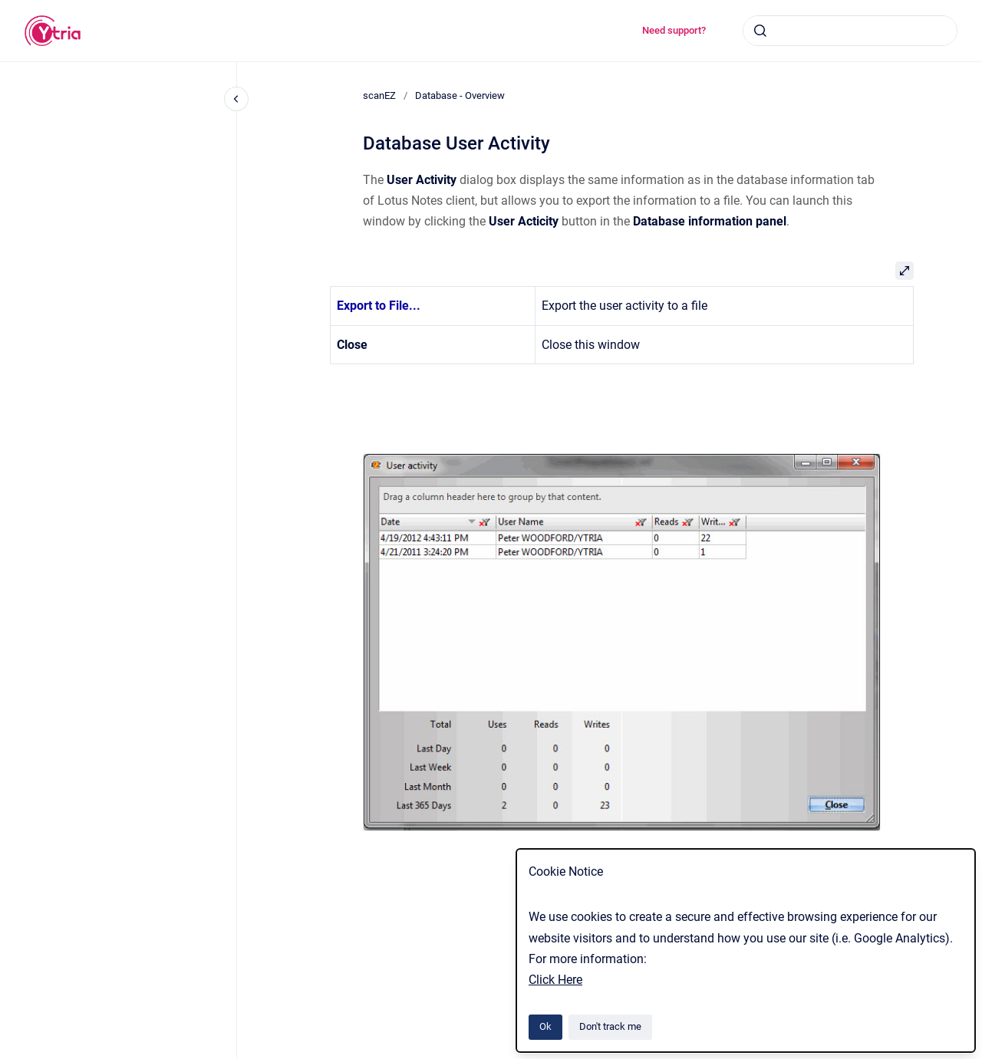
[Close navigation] (236, 99)
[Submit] (760, 30)
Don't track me (610, 1026)
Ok (545, 1026)
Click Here (555, 979)
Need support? (674, 30)
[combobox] (850, 30)
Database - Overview (460, 95)
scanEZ (379, 95)
